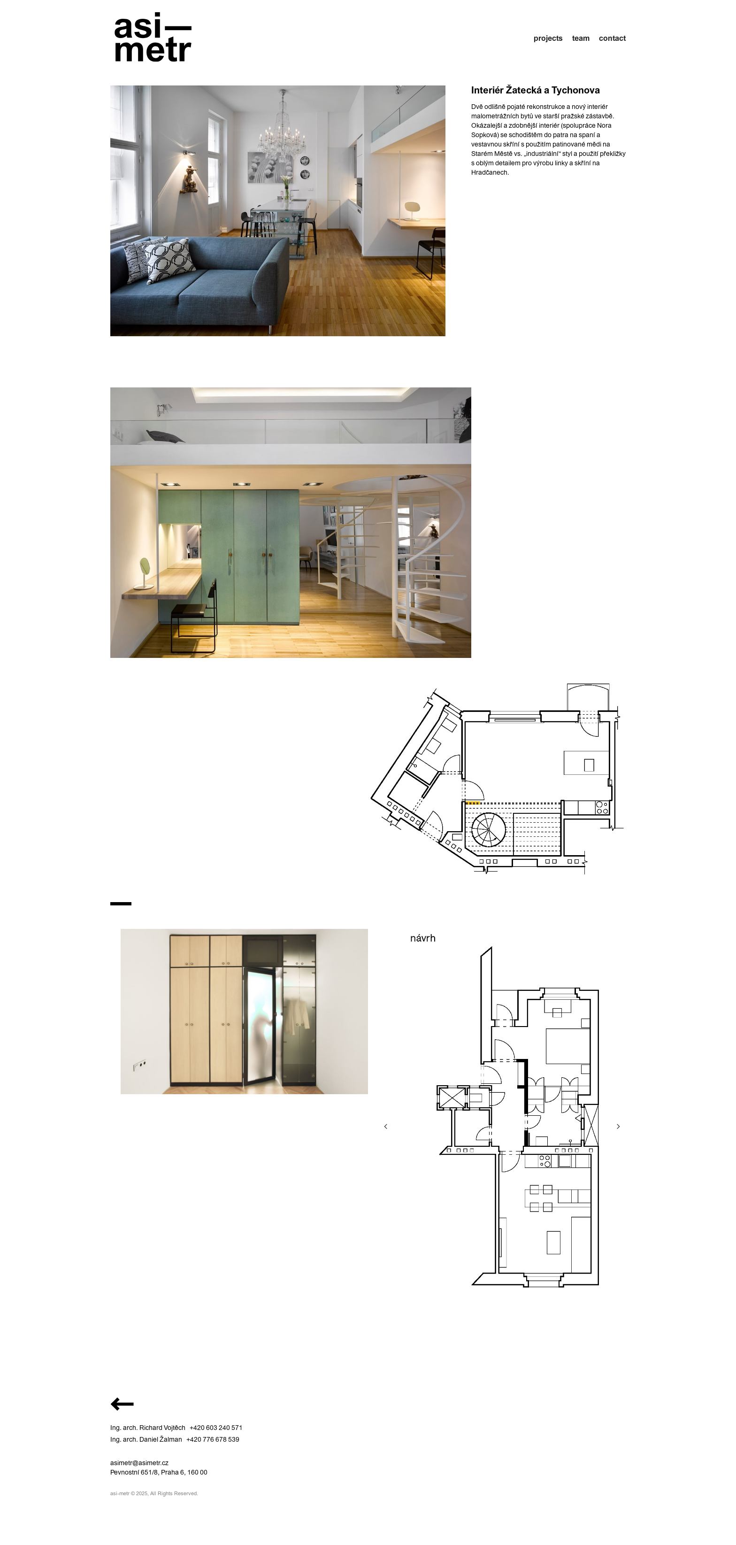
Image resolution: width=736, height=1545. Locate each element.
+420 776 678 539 (212, 1439)
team (581, 38)
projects (548, 38)
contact (612, 38)
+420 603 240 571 (216, 1427)
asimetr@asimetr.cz (139, 1463)
